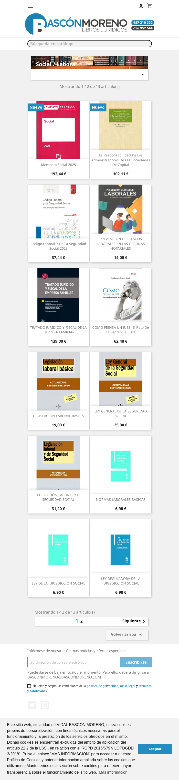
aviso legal (127, 686)
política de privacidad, (103, 686)
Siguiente (134, 621)
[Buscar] (89, 43)
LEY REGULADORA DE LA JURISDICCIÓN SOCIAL (120, 581)
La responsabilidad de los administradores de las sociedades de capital (120, 160)
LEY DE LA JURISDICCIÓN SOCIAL (58, 583)
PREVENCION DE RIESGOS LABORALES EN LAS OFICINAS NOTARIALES (121, 243)
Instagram (45, 705)
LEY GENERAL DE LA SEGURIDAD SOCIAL (121, 413)
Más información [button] (113, 772)
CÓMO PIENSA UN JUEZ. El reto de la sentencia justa (120, 330)
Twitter (32, 705)
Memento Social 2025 (58, 164)
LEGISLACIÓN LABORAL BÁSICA (58, 415)
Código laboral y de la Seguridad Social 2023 (58, 246)
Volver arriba (127, 635)
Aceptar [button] (154, 749)
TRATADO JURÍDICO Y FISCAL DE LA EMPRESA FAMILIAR (58, 330)
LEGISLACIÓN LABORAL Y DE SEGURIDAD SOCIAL (58, 497)
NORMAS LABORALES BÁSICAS (121, 499)
